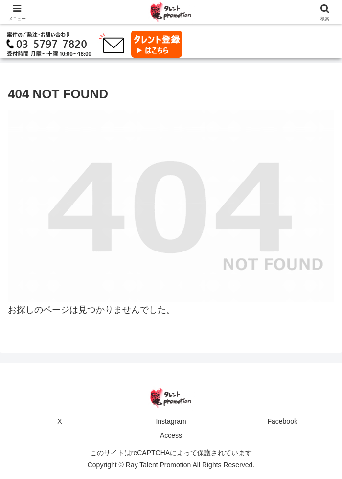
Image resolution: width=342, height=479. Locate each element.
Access (171, 435)
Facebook (282, 421)
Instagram (171, 421)
